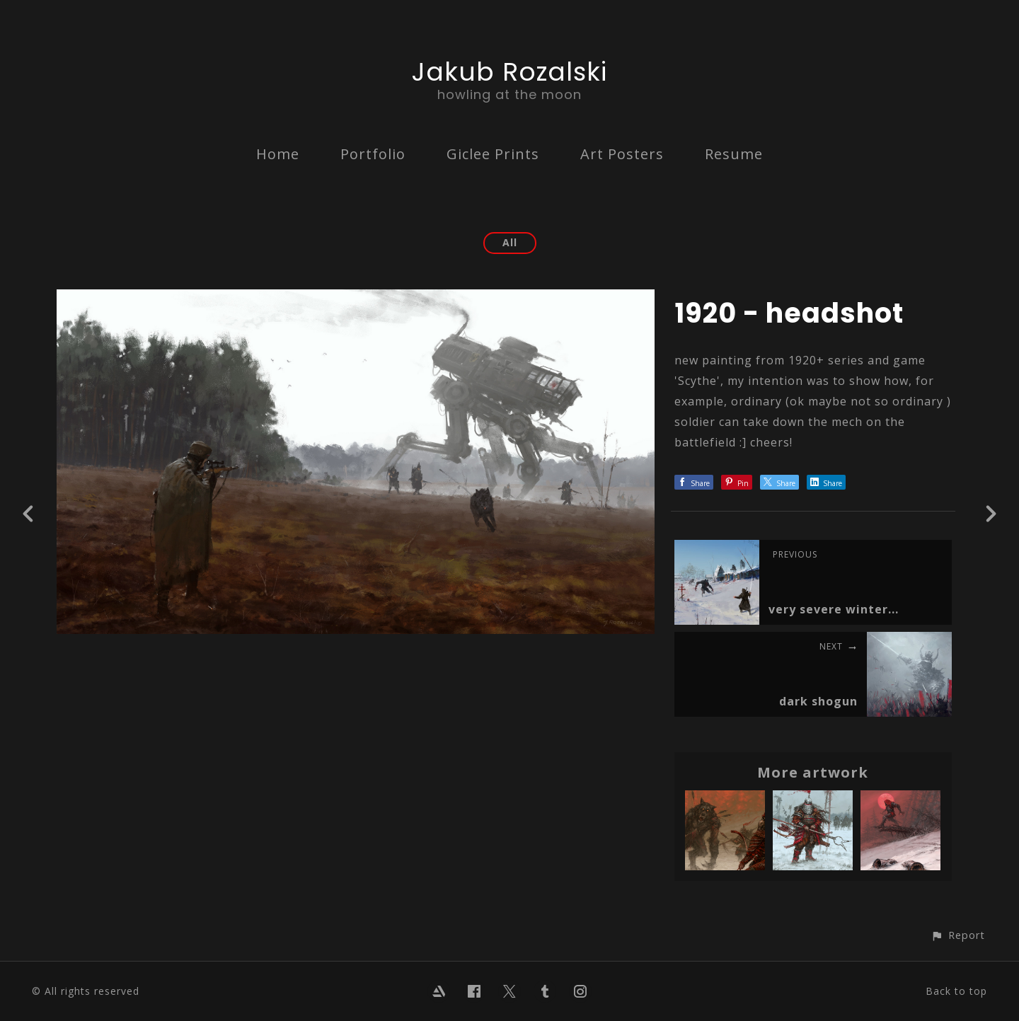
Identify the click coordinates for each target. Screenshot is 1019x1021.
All (509, 242)
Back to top (956, 991)
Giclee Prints (493, 153)
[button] (958, 935)
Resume (734, 153)
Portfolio (372, 153)
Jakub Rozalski (509, 72)
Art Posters (622, 153)
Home (277, 153)
